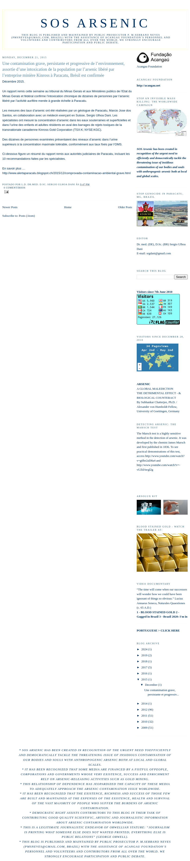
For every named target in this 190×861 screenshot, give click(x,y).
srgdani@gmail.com (158, 253)
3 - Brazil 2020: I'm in (173, 616)
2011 (144, 715)
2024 (144, 649)
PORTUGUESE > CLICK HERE (158, 630)
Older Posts (125, 207)
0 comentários (14, 187)
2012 (144, 709)
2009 (144, 727)
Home (68, 207)
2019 (144, 655)
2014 (144, 703)
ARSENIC (143, 384)
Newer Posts (9, 207)
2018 (144, 661)
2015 (144, 679)
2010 (144, 721)
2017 (144, 667)
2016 (144, 673)
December (151, 684)
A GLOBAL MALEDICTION (155, 388)
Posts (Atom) (27, 215)
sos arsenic (95, 23)
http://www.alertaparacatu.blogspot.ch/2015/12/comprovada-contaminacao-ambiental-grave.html (66, 173)
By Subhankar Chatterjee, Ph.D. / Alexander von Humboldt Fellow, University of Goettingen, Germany (158, 406)
